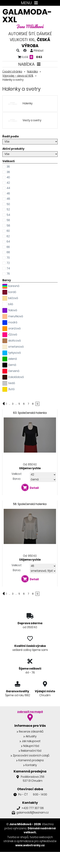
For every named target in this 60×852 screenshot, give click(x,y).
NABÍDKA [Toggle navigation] (30, 64)
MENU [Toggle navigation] (30, 3)
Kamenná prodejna (31, 760)
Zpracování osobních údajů (31, 755)
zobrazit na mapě (30, 712)
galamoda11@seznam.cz (32, 812)
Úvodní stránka (12, 71)
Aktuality (31, 736)
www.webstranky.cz (30, 845)
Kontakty (31, 765)
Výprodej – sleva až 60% (17, 76)
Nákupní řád (31, 746)
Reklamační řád (31, 751)
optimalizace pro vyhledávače (36, 841)
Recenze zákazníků (31, 731)
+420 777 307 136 (33, 808)
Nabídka (32, 71)
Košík (30, 57)
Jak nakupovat (31, 741)
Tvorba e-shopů (17, 837)
